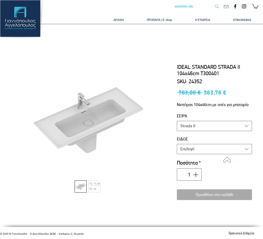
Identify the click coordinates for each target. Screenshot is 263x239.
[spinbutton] (189, 174)
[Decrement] (182, 174)
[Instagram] (244, 6)
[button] (255, 6)
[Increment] (196, 174)
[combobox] (214, 126)
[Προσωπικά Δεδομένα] (241, 233)
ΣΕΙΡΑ (182, 115)
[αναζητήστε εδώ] (189, 6)
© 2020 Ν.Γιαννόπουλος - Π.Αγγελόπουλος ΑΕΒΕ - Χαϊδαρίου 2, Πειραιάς (42, 234)
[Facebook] (235, 6)
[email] (226, 6)
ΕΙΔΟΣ (182, 139)
